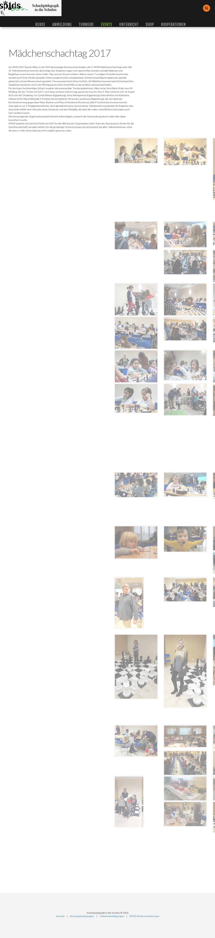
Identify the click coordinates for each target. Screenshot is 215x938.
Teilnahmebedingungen (111, 916)
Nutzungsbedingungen (82, 916)
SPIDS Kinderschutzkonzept (144, 916)
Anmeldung (62, 24)
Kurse (40, 24)
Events (106, 24)
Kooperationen (173, 24)
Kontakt (60, 916)
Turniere (86, 24)
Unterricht (129, 24)
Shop (150, 24)
